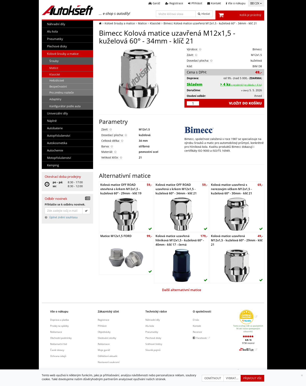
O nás (196, 319)
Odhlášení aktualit (107, 356)
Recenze (197, 331)
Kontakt (197, 325)
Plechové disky (57, 46)
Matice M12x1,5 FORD (116, 236)
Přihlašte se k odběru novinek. (65, 204)
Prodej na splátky (59, 325)
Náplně (52, 121)
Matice (53, 68)
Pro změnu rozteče (61, 92)
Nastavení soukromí (108, 362)
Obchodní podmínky (61, 337)
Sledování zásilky (107, 337)
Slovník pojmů (152, 349)
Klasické (54, 74)
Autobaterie (55, 128)
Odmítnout (212, 378)
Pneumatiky (55, 39)
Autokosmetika (57, 143)
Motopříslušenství (59, 158)
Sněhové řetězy (153, 343)
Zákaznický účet (108, 311)
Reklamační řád (58, 343)
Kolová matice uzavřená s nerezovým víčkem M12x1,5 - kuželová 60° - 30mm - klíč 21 (231, 189)
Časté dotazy (57, 349)
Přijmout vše (252, 378)
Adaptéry (55, 99)
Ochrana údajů (58, 356)
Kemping (53, 165)
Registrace (103, 319)
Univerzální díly (57, 113)
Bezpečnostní (58, 86)
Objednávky (104, 331)
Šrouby (54, 61)
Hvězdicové (56, 80)
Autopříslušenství (58, 136)
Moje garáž (104, 349)
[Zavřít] (302, 375)
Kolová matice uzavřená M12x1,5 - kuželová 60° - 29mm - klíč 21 (236, 240)
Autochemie (55, 150)
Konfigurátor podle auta (65, 106)
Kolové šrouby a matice (62, 54)
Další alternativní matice (181, 290)
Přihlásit (102, 325)
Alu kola (52, 31)
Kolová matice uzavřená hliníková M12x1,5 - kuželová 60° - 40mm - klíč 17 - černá (180, 240)
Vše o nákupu (59, 311)
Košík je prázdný (250, 15)
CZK (256, 3)
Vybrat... (232, 378)
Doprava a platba (59, 319)
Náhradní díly (56, 24)
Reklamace (56, 331)
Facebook (201, 337)
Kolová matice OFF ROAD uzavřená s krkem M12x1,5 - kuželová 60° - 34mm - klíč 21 (176, 189)
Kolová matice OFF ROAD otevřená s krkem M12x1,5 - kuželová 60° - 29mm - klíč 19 (120, 189)
